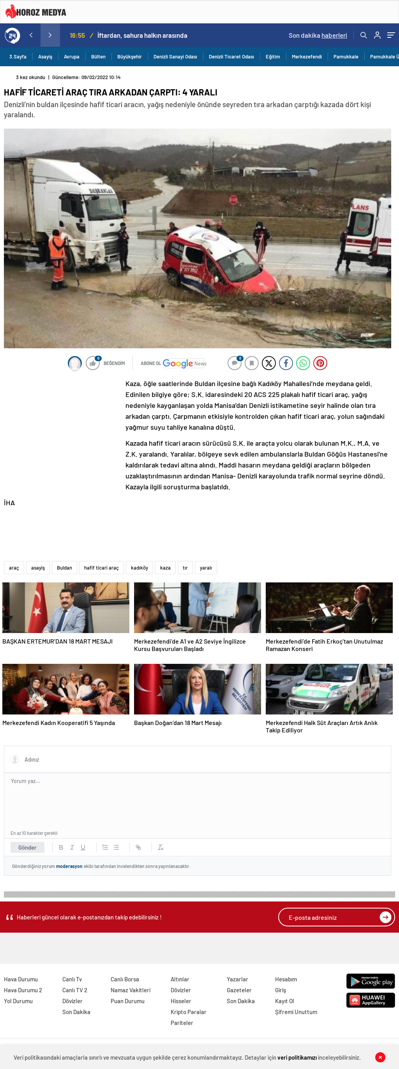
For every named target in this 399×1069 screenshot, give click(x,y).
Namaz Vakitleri (130, 989)
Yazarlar (237, 979)
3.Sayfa (17, 56)
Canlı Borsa (125, 979)
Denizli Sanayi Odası (175, 56)
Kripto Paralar (189, 1011)
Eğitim (273, 56)
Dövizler (72, 1000)
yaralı (206, 567)
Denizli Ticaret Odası (231, 56)
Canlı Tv (72, 979)
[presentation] (31, 35)
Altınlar (180, 979)
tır (185, 567)
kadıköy (139, 567)
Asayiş (45, 56)
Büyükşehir (129, 56)
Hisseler (181, 1000)
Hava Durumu (21, 979)
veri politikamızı (297, 1057)
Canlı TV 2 (74, 989)
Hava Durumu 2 (23, 989)
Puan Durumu (128, 1000)
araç (14, 567)
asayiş (38, 567)
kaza (165, 567)
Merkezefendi (307, 56)
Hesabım (286, 979)
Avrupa (71, 56)
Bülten (98, 56)
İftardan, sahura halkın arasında (142, 35)
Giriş (280, 989)
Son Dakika (76, 1011)
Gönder (27, 847)
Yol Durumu (18, 1000)
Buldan (64, 567)
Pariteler (182, 1022)
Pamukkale (346, 56)
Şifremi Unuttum (296, 1011)
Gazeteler (239, 989)
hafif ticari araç (101, 567)
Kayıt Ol (284, 1000)
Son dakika (318, 35)
